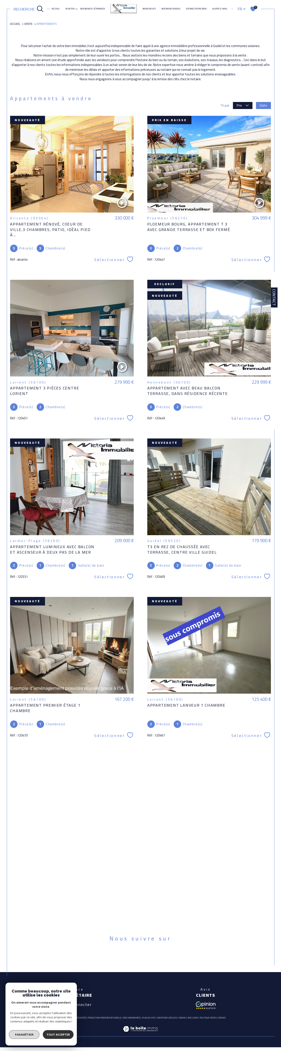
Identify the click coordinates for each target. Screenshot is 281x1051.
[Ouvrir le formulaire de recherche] (28, 8)
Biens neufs (149, 9)
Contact (274, 297)
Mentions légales (167, 1018)
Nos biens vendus (170, 9)
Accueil (56, 9)
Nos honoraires (131, 1018)
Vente (28, 23)
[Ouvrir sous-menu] (76, 8)
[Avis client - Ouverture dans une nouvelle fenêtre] (205, 1005)
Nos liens (192, 1018)
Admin (182, 1018)
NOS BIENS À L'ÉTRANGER (92, 9)
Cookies (222, 1017)
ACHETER (69, 9)
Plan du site (148, 1018)
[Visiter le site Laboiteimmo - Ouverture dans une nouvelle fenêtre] (140, 1034)
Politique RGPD (208, 1018)
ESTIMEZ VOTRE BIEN (196, 9)
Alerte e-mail (219, 9)
